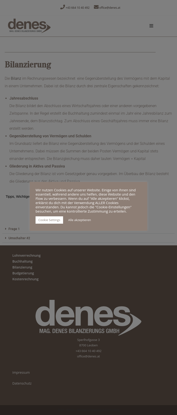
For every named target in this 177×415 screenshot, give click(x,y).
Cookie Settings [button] (49, 220)
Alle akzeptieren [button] (79, 220)
